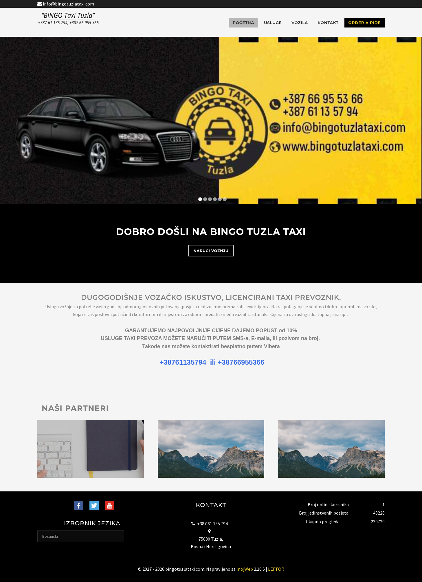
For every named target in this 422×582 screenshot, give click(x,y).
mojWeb (244, 569)
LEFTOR (276, 569)
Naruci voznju (211, 251)
